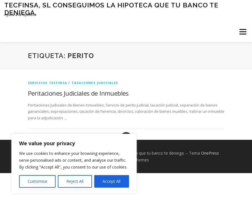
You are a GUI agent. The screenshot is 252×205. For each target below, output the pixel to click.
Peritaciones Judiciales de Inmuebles (78, 93)
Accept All (111, 181)
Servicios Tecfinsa (47, 83)
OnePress (210, 153)
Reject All (74, 181)
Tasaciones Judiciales (94, 83)
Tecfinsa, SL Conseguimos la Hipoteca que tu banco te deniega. (111, 8)
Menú (243, 31)
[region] (74, 164)
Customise (37, 181)
